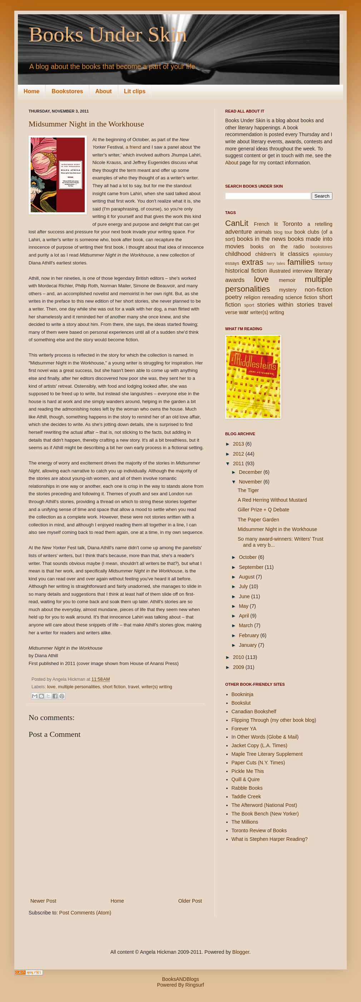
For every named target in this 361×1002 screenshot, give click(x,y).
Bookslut (241, 703)
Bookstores (67, 91)
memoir (287, 280)
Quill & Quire (246, 779)
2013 (239, 444)
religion (252, 297)
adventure (238, 231)
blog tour (283, 232)
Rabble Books (247, 788)
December (251, 472)
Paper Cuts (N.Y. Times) (258, 762)
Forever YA (244, 728)
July (244, 586)
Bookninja (243, 694)
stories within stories (285, 304)
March (246, 625)
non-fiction (318, 289)
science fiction (301, 297)
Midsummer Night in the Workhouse (86, 123)
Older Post (190, 901)
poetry (233, 297)
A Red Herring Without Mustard (272, 500)
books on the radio (277, 246)
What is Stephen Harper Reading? (270, 839)
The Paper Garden (258, 519)
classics (298, 253)
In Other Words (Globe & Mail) (265, 737)
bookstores (321, 246)
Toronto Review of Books (259, 830)
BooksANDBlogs (180, 979)
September (251, 567)
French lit (266, 224)
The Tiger (248, 490)
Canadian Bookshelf (254, 711)
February (249, 635)
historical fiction (246, 270)
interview (302, 271)
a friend (133, 147)
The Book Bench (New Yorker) (265, 814)
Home (31, 91)
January (248, 645)
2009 (239, 667)
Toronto (292, 223)
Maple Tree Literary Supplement (267, 754)
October (248, 557)
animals (263, 232)
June (245, 596)
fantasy (325, 263)
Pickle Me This (248, 771)
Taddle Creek (246, 796)
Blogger (240, 952)
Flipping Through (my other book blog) (274, 720)
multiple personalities (79, 686)
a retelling (319, 224)
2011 (239, 463)
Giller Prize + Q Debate (263, 509)
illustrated (280, 271)
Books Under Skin (108, 34)
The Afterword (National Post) (264, 805)
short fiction (114, 686)
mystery (288, 290)
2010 (239, 657)
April (244, 616)
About (103, 91)
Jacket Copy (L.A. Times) (259, 745)
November (251, 482)
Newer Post (43, 901)
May (244, 606)
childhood (238, 253)
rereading (272, 297)
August (247, 577)
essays (232, 263)
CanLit (236, 223)
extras (252, 262)
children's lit (269, 254)
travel (133, 686)
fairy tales (276, 263)
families (301, 262)
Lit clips (134, 91)
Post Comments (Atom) (85, 913)
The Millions (245, 822)
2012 (239, 454)
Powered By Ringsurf (180, 985)
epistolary (322, 254)
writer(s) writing (157, 686)
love (51, 686)
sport (249, 305)
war (243, 312)
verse (231, 312)
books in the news (261, 238)
